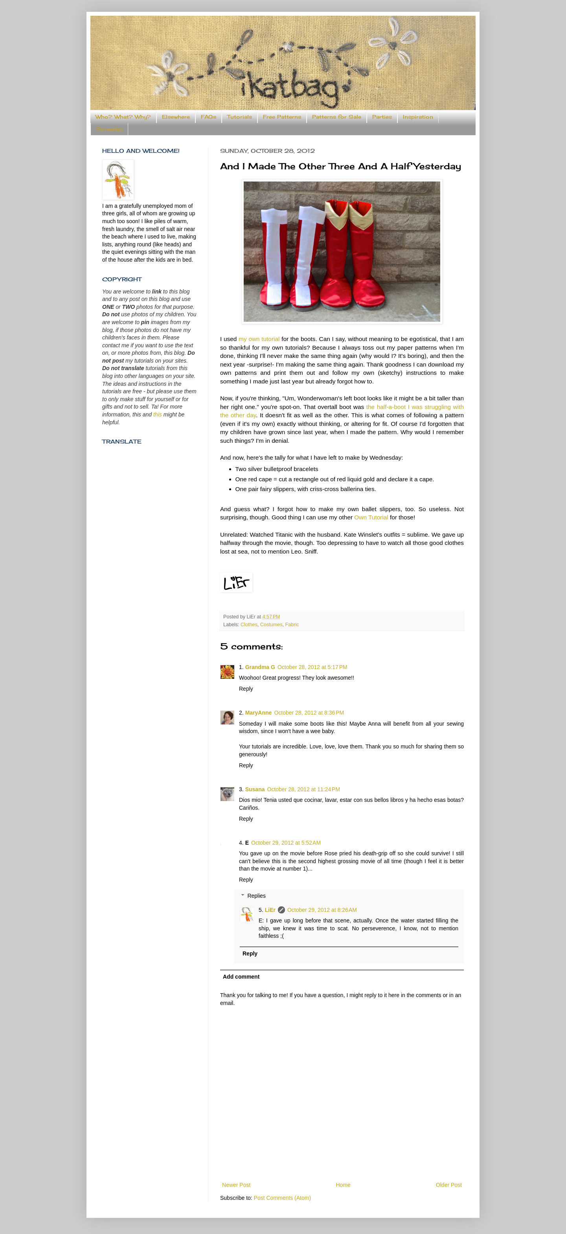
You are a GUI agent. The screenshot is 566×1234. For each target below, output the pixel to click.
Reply (246, 689)
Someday (109, 129)
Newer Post (236, 1185)
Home (343, 1185)
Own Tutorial (372, 517)
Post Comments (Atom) (282, 1198)
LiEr (270, 910)
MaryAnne (258, 713)
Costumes (271, 624)
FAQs (208, 117)
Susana (255, 789)
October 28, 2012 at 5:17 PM (312, 667)
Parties (382, 117)
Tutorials (239, 117)
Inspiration (418, 117)
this (157, 414)
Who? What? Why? (123, 117)
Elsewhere (176, 117)
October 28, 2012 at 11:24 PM (303, 789)
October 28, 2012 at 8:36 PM (309, 713)
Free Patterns (282, 117)
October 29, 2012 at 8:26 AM (322, 910)
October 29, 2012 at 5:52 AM (286, 843)
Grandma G (260, 667)
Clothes (249, 624)
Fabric (292, 624)
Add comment (241, 977)
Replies (256, 896)
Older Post (449, 1185)
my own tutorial (259, 339)
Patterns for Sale (336, 117)
